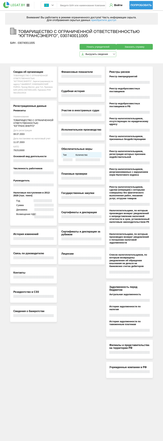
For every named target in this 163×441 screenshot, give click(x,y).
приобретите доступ (103, 20)
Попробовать (141, 5)
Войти (118, 5)
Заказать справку (135, 46)
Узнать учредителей (97, 46)
